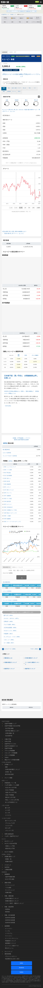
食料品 (13, 56)
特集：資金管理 (9, 906)
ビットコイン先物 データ (12, 945)
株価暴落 (7, 874)
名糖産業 (9, 495)
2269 (5, 513)
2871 (5, 487)
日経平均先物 (8, 748)
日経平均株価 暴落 (10, 876)
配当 (5, 21)
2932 (5, 521)
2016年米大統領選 (10, 922)
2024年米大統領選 (10, 917)
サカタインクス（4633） (10, 630)
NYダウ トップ (9, 841)
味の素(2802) (6, 449)
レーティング (14, 11)
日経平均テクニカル (10, 743)
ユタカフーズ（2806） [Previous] (9, 649)
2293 (5, 478)
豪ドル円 (7, 807)
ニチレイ (9, 487)
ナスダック (8, 865)
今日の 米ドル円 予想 (10, 787)
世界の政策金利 (9, 834)
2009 (5, 518)
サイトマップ (8, 951)
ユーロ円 (7, 810)
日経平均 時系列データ (11, 746)
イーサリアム (8, 933)
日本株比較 (21, 11)
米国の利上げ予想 (10, 848)
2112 (5, 475)
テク (35, 88)
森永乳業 (9, 501)
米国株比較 (28, 11)
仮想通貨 (7, 926)
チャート (14, 91)
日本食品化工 (10, 507)
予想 (20, 21)
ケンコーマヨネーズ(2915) (10, 455)
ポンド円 (7, 812)
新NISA (13, 18)
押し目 (37, 1)
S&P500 (7, 867)
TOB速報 (30, 18)
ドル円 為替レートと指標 (12, 785)
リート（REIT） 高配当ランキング (14, 903)
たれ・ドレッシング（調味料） (22, 56)
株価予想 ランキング (9, 668)
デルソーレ (9, 492)
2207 (5, 495)
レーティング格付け (36, 21)
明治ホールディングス (12, 513)
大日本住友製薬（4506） (10, 627)
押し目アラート (38, 18)
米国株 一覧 (8, 859)
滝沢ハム (9, 478)
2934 (5, 466)
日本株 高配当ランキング (31, 658)
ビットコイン (8, 928)
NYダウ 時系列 (9, 852)
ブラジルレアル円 (10, 823)
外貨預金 (7, 909)
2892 (5, 507)
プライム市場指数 (10, 750)
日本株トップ (5, 18)
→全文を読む (7, 405)
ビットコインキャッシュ (11, 938)
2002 (5, 510)
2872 (5, 504)
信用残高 (9, 91)
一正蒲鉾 (9, 515)
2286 (5, 484)
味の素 (8, 481)
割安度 (17, 102)
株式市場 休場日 (9, 774)
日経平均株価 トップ (10, 723)
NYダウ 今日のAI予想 (11, 843)
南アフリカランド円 (10, 820)
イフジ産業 (9, 469)
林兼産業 (9, 484)
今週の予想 (8, 739)
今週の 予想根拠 (9, 795)
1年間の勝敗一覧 (9, 733)
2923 (5, 498)
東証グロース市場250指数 (12, 759)
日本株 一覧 (8, 772)
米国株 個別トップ (10, 856)
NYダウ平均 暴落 (9, 879)
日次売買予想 (8, 735)
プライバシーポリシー (11, 956)
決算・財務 (14, 88)
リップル (7, 931)
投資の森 (5, 2)
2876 (5, 492)
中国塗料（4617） (8, 633)
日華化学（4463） (8, 621)
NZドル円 (7, 828)
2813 (5, 472)
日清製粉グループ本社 (12, 510)
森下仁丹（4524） (8, 615)
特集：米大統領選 (10, 915)
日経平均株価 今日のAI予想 (12, 726)
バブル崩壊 (8, 887)
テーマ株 (34, 11)
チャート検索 (8, 777)
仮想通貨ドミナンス (10, 943)
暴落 (27, 21)
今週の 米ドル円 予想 (10, 792)
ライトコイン (8, 936)
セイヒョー (9, 504)
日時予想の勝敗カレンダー (12, 730)
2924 (5, 469)
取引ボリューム (9, 948)
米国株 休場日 (9, 861)
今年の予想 (8, 741)
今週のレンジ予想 (10, 846)
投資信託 (7, 911)
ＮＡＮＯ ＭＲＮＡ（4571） (11, 618)
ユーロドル (8, 815)
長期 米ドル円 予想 (10, 797)
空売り (19, 91)
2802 (5, 481)
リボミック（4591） (9, 639)
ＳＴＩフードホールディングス (14, 521)
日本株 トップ (9, 764)
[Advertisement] (21, 37)
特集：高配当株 (9, 896)
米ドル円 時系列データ (11, 802)
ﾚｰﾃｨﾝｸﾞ (19, 88)
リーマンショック (10, 885)
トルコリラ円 (8, 825)
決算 (12, 21)
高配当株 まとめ (8, 658)
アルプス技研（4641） (10, 624)
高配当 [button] (21, 18)
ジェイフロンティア (11, 466)
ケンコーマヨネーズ (10, 600)
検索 (6, 767)
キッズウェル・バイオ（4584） (12, 636)
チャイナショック (10, 890)
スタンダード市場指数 (11, 753)
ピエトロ (7, 591)
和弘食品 (9, 472)
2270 (5, 490)
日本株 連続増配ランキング (12, 769)
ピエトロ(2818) (7, 452)
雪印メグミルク (10, 490)
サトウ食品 (9, 498)
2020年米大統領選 (10, 920)
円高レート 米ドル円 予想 (12, 799)
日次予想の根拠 (9, 728)
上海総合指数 (8, 869)
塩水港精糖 (9, 475)
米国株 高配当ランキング (10, 662)
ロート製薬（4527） (9, 642)
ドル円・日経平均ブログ (12, 836)
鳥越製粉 (9, 518)
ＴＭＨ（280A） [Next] (35, 649)
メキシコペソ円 (9, 830)
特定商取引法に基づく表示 (12, 958)
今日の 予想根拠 (9, 790)
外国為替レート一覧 (10, 782)
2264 (5, 501)
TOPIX (25, 355)
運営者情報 (8, 954)
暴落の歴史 (8, 882)
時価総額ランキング (10, 940)
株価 (4, 88)
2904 (5, 515)
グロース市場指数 (10, 755)
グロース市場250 (35, 355)
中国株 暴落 (8, 892)
